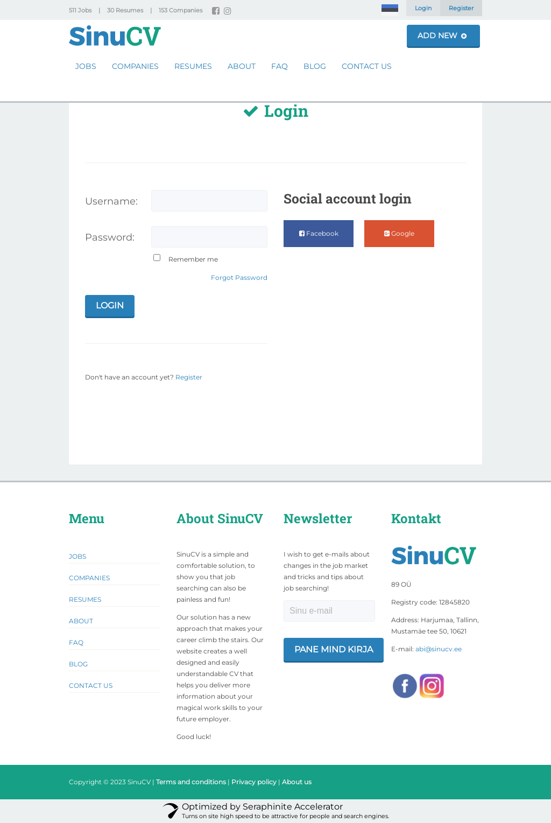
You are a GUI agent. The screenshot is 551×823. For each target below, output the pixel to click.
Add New (442, 35)
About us (297, 782)
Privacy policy (254, 782)
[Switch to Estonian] (390, 10)
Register (461, 8)
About (242, 66)
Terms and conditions (191, 782)
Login (423, 8)
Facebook (318, 233)
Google (399, 233)
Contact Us (367, 66)
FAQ (279, 66)
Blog (314, 66)
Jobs (85, 66)
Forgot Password (239, 277)
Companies (135, 66)
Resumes (193, 66)
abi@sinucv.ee (438, 649)
